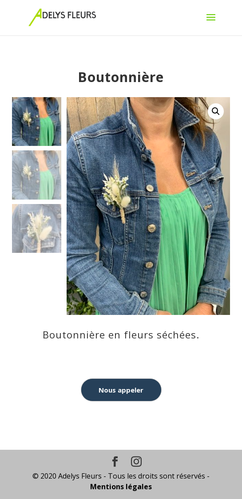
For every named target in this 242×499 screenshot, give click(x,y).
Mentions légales (121, 486)
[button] (216, 111)
